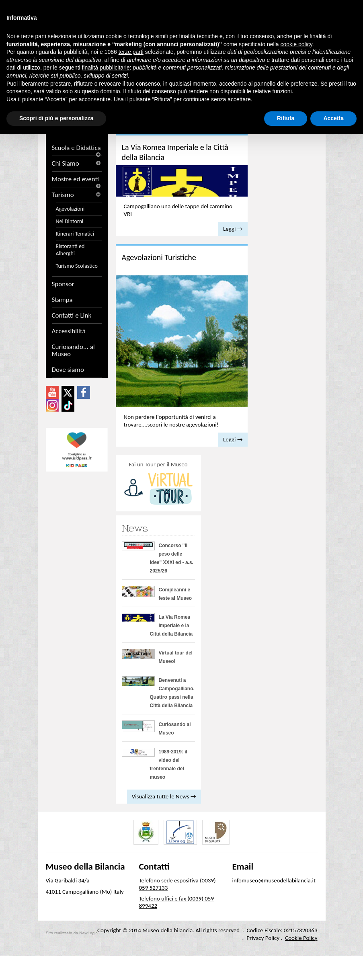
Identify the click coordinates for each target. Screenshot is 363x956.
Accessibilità (69, 331)
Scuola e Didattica (77, 148)
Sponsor (63, 284)
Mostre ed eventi (77, 179)
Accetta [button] (333, 118)
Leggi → (232, 228)
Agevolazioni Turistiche (159, 257)
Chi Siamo (77, 163)
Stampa (62, 300)
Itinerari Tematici (75, 233)
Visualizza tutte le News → (164, 796)
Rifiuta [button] (286, 118)
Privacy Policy (262, 938)
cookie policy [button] (296, 44)
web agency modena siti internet (72, 933)
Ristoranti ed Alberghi (70, 250)
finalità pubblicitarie (106, 67)
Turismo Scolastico (77, 266)
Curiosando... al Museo (73, 350)
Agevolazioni (70, 208)
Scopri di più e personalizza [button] (56, 118)
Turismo (77, 195)
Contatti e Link (72, 315)
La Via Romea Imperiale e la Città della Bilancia (171, 625)
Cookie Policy (301, 938)
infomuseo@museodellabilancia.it (274, 880)
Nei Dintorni (70, 221)
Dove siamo (68, 369)
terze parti (131, 52)
